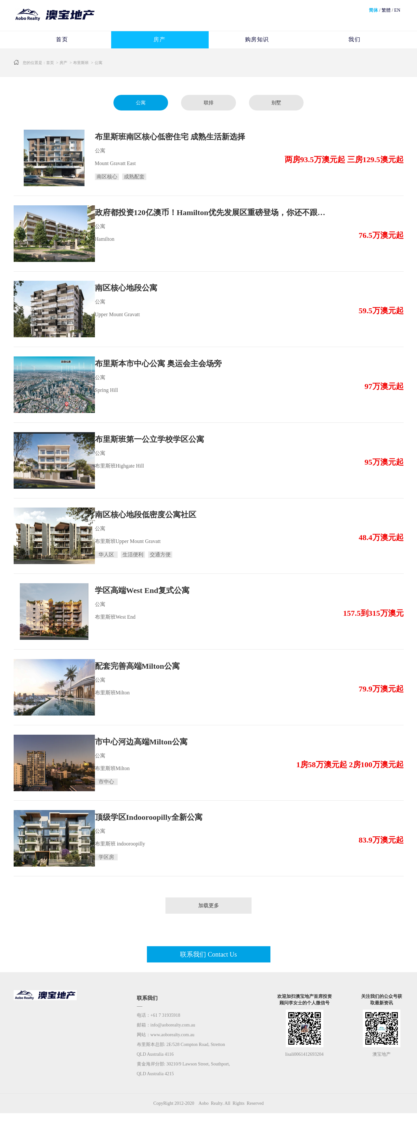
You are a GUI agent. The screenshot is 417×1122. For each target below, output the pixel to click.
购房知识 (257, 40)
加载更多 (208, 914)
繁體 (386, 10)
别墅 (278, 103)
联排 (208, 103)
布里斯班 (81, 63)
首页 (62, 40)
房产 (159, 40)
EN (397, 10)
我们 (354, 40)
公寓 (98, 63)
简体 (373, 10)
